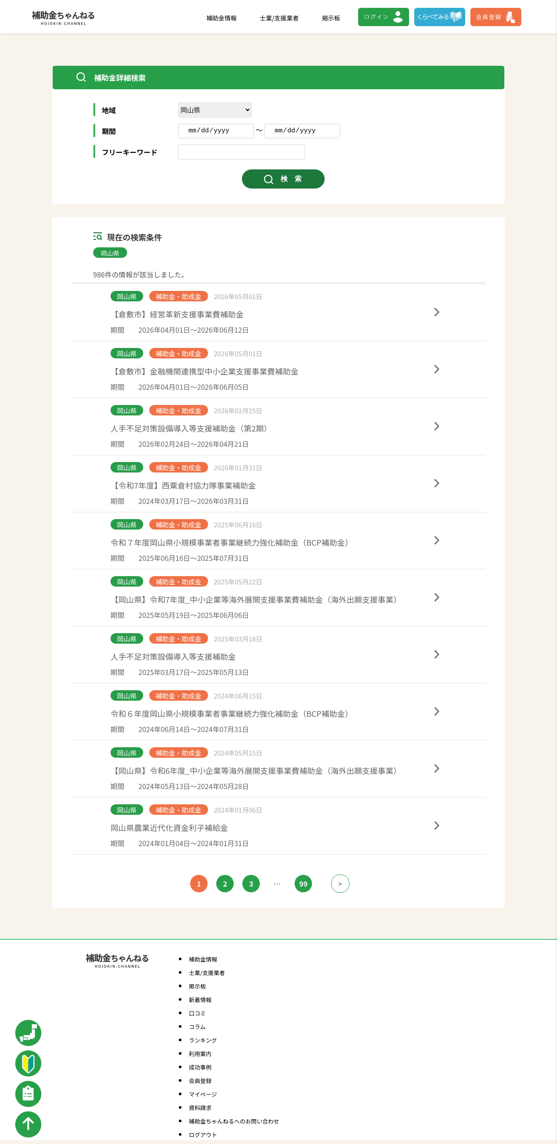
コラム (197, 1027)
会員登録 (200, 1081)
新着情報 (200, 1000)
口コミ (197, 1013)
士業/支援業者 (279, 17)
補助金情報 (221, 17)
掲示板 (331, 17)
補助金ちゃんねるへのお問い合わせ (234, 1121)
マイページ (203, 1094)
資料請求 (200, 1108)
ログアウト (203, 1135)
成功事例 (200, 1067)
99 (303, 883)
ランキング (203, 1040)
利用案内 (200, 1054)
